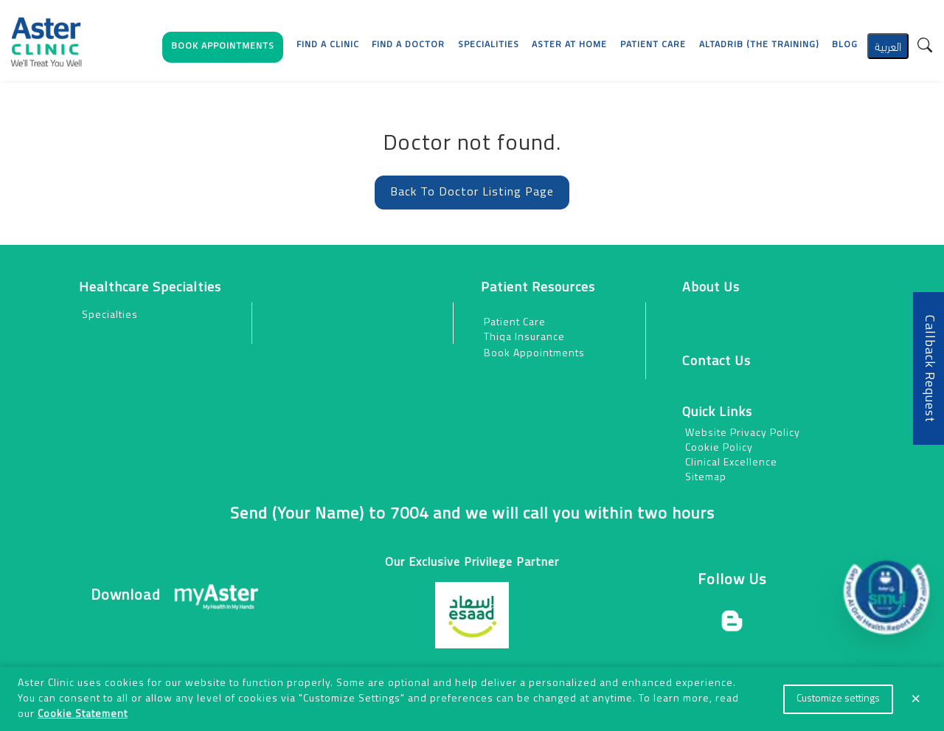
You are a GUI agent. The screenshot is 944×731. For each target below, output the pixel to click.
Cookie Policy (719, 448)
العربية (888, 45)
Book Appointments (534, 353)
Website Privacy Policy (742, 433)
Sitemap (705, 477)
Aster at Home (569, 45)
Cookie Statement (83, 714)
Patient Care (515, 322)
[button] (223, 50)
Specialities (488, 45)
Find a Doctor (408, 45)
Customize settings (838, 698)
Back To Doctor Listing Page (472, 192)
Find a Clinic (327, 45)
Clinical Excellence (731, 462)
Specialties (110, 315)
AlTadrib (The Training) (759, 45)
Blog (845, 45)
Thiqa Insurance (524, 337)
